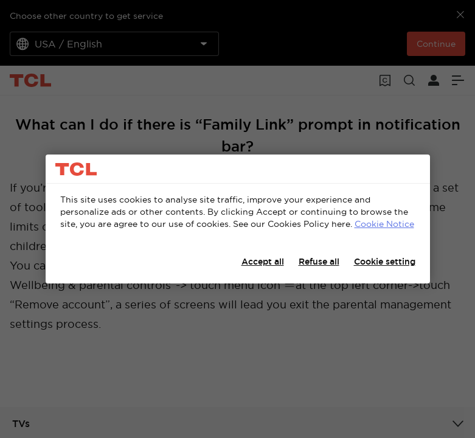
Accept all (262, 261)
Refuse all (319, 261)
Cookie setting (384, 261)
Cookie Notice (384, 223)
